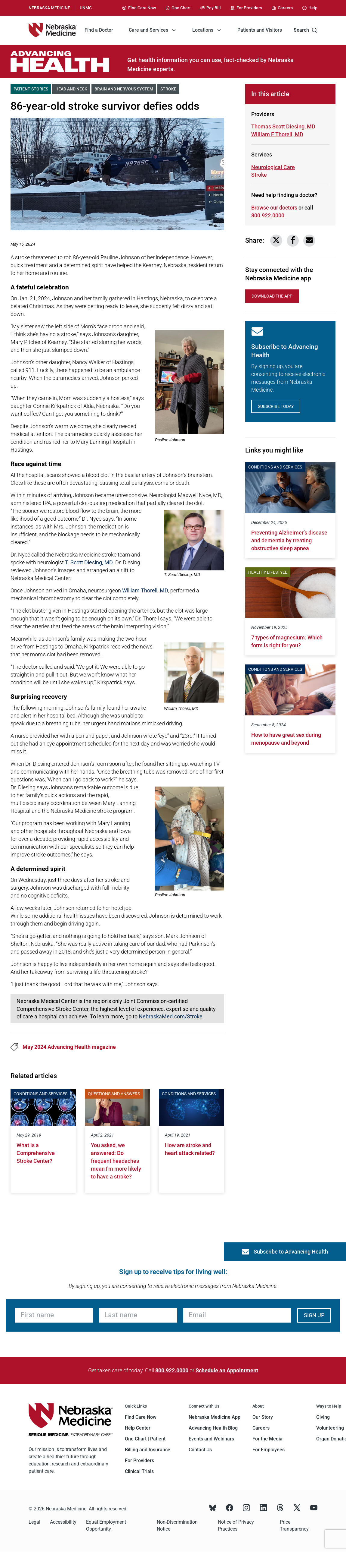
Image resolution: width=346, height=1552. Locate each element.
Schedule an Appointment (227, 1370)
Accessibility (63, 1522)
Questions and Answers (114, 1093)
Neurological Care (273, 167)
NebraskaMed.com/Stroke (170, 1016)
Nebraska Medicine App (214, 1417)
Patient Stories (32, 88)
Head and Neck (72, 88)
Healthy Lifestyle (267, 572)
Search (305, 30)
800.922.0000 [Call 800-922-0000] (267, 215)
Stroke (169, 88)
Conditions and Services (40, 1093)
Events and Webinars (211, 1439)
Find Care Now (140, 1417)
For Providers (139, 1460)
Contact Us (200, 1450)
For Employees (268, 1450)
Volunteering (330, 1428)
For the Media (267, 1439)
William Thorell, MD (145, 590)
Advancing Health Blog (213, 1428)
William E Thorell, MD (277, 134)
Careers (261, 1428)
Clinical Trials (139, 1471)
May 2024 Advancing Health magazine (69, 1047)
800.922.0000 (171, 1370)
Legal (34, 1522)
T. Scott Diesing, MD (89, 562)
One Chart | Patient (145, 1439)
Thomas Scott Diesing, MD (283, 126)
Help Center (137, 1428)
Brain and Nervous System (125, 88)
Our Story (262, 1417)
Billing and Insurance (147, 1450)
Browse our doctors (274, 207)
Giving (323, 1417)
